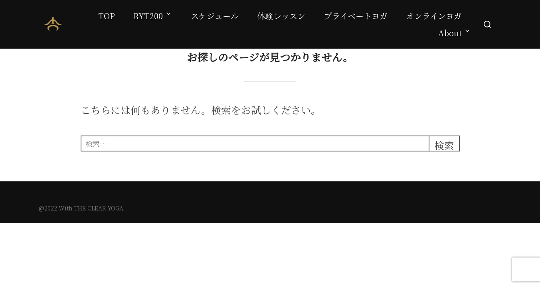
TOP (106, 16)
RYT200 (152, 16)
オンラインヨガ (434, 16)
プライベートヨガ (356, 16)
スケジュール (215, 16)
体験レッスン (281, 16)
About (454, 33)
